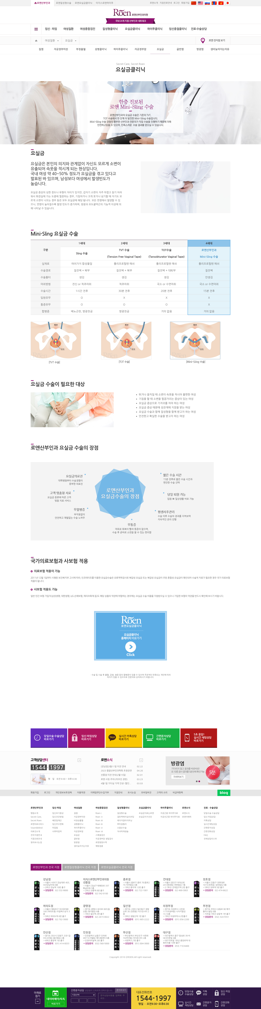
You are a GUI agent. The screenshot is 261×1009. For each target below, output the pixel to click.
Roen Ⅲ (99, 821)
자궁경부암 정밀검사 (104, 839)
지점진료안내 (166, 3)
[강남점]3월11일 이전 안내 (113, 766)
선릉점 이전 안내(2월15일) (113, 775)
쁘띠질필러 (122, 824)
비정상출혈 (78, 821)
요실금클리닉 (132, 29)
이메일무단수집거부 (100, 792)
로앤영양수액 (101, 842)
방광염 (200, 49)
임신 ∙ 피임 (51, 29)
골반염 (180, 49)
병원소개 (34, 813)
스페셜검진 (100, 835)
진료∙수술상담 (199, 29)
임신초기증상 (58, 813)
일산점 (126, 906)
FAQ (206, 835)
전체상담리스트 (210, 839)
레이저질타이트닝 (124, 821)
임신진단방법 (58, 817)
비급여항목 (178, 792)
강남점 (47, 879)
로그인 (176, 3)
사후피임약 (57, 832)
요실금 (70, 40)
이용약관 (81, 792)
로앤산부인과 (43, 3)
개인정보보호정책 (64, 792)
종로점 (126, 879)
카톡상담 (207, 821)
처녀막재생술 (123, 832)
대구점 (166, 932)
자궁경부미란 (61, 49)
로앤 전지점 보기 (217, 40)
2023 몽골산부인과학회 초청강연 (116, 771)
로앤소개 (154, 3)
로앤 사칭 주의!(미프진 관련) (114, 779)
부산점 (126, 932)
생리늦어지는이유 (220, 49)
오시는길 (132, 792)
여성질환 (68, 29)
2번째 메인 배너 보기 (199, 781)
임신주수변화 (58, 824)
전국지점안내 (36, 835)
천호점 (206, 879)
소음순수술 (122, 828)
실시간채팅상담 (210, 824)
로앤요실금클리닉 (83, 3)
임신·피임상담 (210, 817)
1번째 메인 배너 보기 (197, 781)
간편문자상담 (209, 828)
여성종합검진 (87, 29)
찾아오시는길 (36, 842)
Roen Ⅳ (99, 824)
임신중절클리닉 (178, 29)
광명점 (87, 906)
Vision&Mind (36, 828)
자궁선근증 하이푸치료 (170, 817)
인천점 (87, 932)
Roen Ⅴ (99, 828)
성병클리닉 (101, 49)
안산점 (47, 932)
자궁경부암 (140, 49)
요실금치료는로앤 (146, 813)
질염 (41, 49)
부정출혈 (80, 49)
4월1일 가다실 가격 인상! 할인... (116, 783)
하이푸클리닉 (154, 29)
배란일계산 (57, 821)
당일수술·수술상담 (211, 813)
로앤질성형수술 (63, 3)
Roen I (98, 813)
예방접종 (99, 846)
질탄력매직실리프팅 (125, 817)
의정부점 (168, 906)
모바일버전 (146, 792)
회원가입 (185, 3)
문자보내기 (121, 990)
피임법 (55, 828)
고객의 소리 (162, 792)
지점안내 (118, 792)
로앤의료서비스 (37, 824)
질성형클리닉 (110, 29)
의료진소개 (35, 832)
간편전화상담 (209, 832)
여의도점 (48, 906)
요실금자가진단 (145, 817)
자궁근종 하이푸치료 (169, 813)
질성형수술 (122, 813)
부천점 (206, 906)
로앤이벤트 (186, 817)
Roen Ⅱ (99, 817)
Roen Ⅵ (99, 832)
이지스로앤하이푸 (104, 3)
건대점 (166, 879)
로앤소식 (186, 813)
